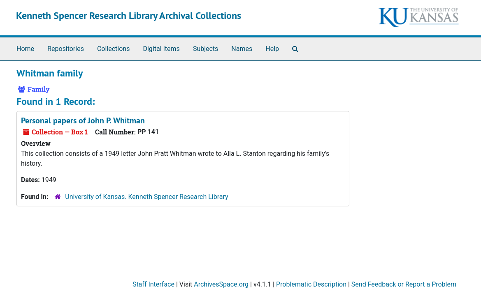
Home (25, 49)
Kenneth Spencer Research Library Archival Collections (128, 15)
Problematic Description (311, 284)
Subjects (205, 49)
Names (241, 49)
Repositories (65, 49)
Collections (113, 49)
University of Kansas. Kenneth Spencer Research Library (146, 197)
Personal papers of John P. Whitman (83, 120)
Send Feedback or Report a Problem (403, 284)
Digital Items (161, 49)
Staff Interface (153, 284)
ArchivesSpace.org (221, 284)
